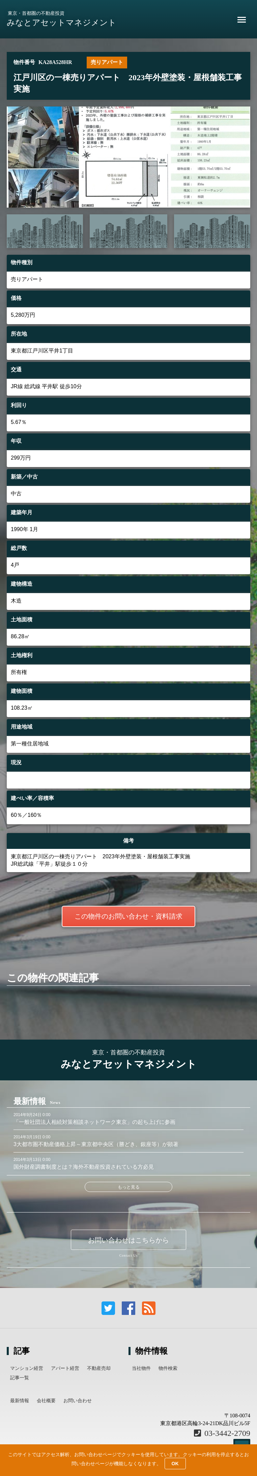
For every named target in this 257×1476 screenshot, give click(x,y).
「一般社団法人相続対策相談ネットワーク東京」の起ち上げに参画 (94, 1122)
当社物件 (141, 1368)
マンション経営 (26, 1368)
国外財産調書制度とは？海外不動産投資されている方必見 (83, 1167)
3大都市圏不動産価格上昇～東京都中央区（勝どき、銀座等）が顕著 (95, 1144)
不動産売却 (99, 1368)
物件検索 (168, 1368)
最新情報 (19, 1400)
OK (175, 1463)
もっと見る (129, 1187)
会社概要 (46, 1400)
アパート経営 (65, 1368)
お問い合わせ (77, 1400)
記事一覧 (19, 1377)
